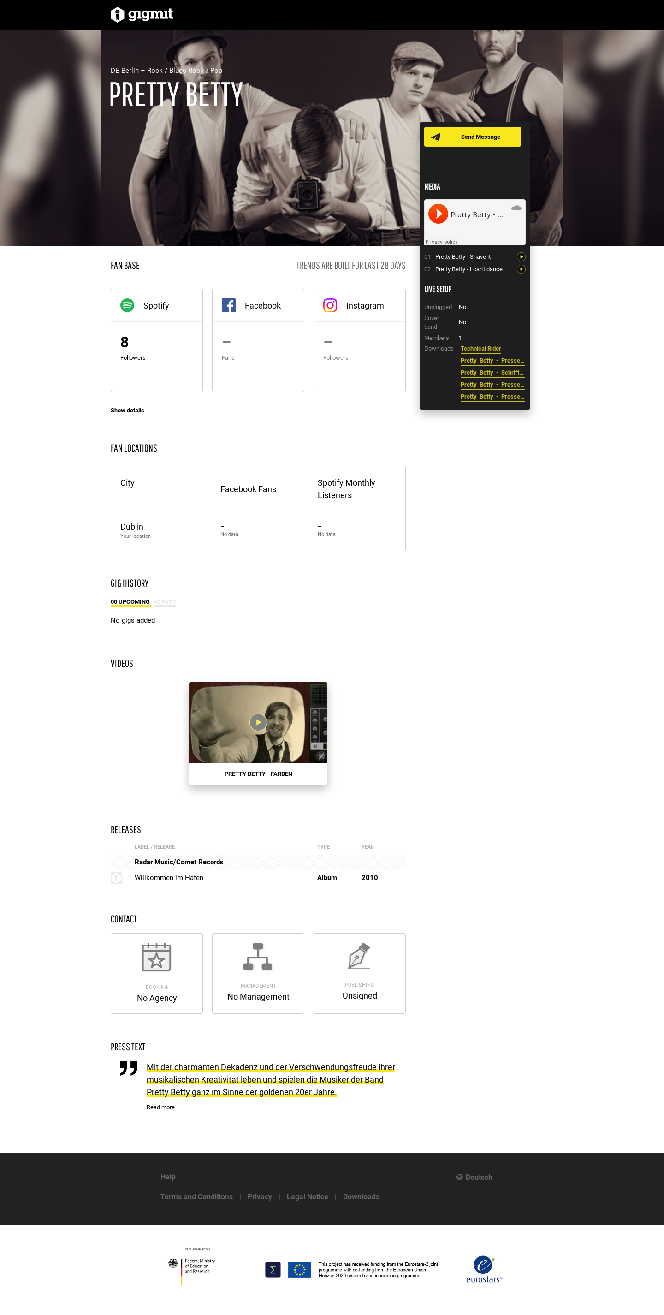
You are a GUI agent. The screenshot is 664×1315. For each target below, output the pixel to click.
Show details (127, 410)
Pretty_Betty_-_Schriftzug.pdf (493, 372)
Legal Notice (307, 1196)
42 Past (165, 601)
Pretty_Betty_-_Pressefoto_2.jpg (493, 396)
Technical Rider (481, 348)
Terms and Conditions (196, 1196)
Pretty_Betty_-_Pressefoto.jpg (493, 384)
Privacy (260, 1196)
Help (168, 1176)
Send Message (480, 136)
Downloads (361, 1196)
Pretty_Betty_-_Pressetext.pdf (493, 360)
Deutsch (479, 1177)
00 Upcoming (131, 601)
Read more (161, 1107)
